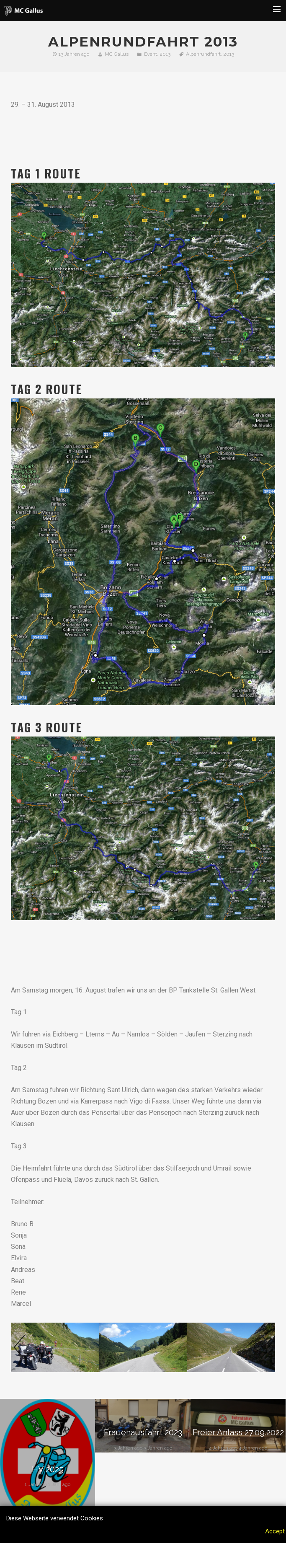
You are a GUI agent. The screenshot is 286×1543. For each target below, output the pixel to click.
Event (150, 54)
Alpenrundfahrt (203, 54)
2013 (165, 54)
